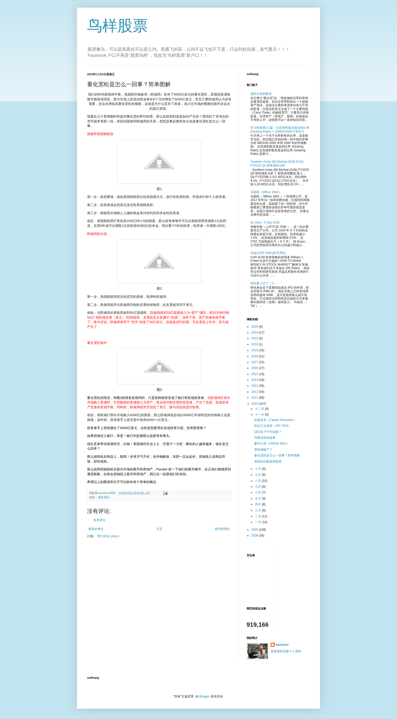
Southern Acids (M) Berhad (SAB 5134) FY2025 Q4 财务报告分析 (276, 163)
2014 (255, 380)
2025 (255, 326)
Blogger (204, 696)
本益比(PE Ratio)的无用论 (268, 253)
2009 (255, 529)
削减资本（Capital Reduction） (275, 420)
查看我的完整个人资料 (286, 651)
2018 (255, 356)
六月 (258, 492)
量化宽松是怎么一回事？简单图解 (277, 455)
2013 (255, 386)
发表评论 (99, 520)
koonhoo (282, 645)
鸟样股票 (117, 25)
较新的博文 (96, 529)
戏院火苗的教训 (261, 94)
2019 (255, 350)
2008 (255, 535)
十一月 (260, 414)
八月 (258, 481)
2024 (255, 332)
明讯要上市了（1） (263, 283)
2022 (255, 338)
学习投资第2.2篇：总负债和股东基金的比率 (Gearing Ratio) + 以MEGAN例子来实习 (279, 129)
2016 (255, 368)
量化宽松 (103, 497)
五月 (258, 498)
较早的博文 (222, 529)
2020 (255, 344)
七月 (258, 486)
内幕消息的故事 (264, 437)
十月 (258, 469)
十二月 (260, 409)
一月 (258, 522)
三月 (258, 510)
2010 (255, 403)
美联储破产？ (263, 449)
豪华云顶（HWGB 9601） (271, 443)
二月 (258, 516)
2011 (255, 397)
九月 (258, 474)
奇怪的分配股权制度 (268, 461)
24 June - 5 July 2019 (265, 222)
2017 (255, 362)
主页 (159, 529)
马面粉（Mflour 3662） (266, 192)
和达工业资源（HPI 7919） (272, 426)
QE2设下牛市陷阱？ (268, 432)
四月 (258, 504)
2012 (255, 392)
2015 (255, 374)
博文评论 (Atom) (108, 536)
